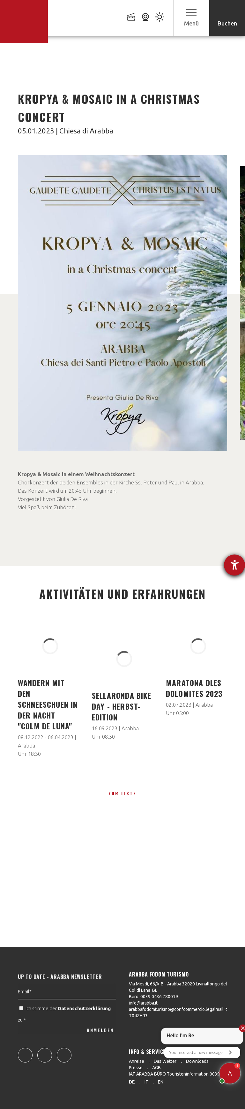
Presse (136, 1067)
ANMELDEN (100, 1041)
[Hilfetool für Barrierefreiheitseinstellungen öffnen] (234, 565)
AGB (156, 1067)
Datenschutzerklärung (84, 1019)
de (132, 1081)
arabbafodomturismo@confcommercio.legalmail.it (178, 1009)
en (160, 1081)
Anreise (136, 1061)
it (146, 1081)
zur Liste (122, 793)
